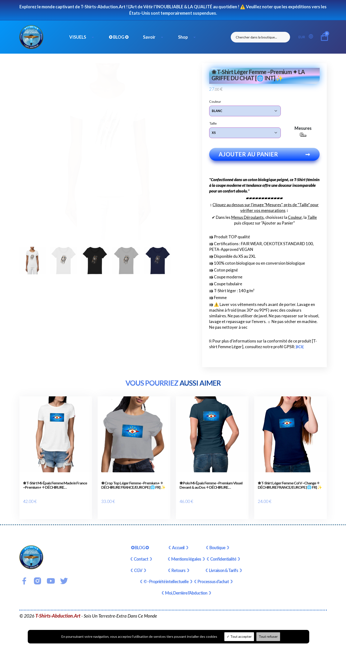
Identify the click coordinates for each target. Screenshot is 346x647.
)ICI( (300, 348)
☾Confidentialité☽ (223, 554)
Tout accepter (239, 636)
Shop (183, 37)
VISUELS (77, 37)
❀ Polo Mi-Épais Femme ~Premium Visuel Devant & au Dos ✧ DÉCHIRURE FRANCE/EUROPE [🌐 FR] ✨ (211, 487)
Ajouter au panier (264, 156)
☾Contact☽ (141, 554)
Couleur (215, 101)
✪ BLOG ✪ (119, 37)
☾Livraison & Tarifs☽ (223, 565)
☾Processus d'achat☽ (213, 576)
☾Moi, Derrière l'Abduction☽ (186, 588)
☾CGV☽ (138, 565)
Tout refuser (268, 636)
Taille (213, 123)
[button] (312, 37)
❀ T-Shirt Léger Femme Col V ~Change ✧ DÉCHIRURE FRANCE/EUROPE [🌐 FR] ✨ (290, 487)
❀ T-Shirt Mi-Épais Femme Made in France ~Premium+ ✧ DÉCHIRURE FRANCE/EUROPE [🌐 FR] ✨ (55, 487)
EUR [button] (302, 37)
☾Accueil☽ (178, 542)
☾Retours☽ (178, 565)
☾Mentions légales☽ (186, 554)
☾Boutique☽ (217, 542)
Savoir (149, 37)
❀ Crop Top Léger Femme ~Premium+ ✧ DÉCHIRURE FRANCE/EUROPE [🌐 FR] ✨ (133, 487)
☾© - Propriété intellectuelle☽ (166, 576)
